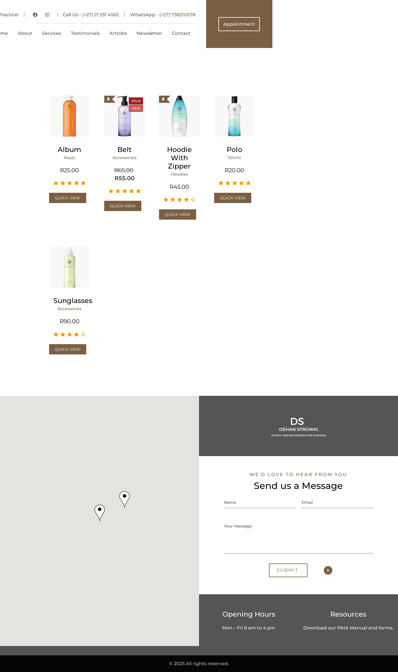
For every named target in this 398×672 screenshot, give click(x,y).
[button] (100, 513)
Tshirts (234, 157)
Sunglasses (69, 300)
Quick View (68, 197)
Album (69, 149)
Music (69, 157)
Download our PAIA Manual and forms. (348, 628)
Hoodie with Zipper (179, 157)
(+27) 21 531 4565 (226, 14)
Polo (234, 149)
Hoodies (179, 174)
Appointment (365, 24)
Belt (124, 149)
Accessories (124, 157)
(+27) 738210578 (303, 14)
